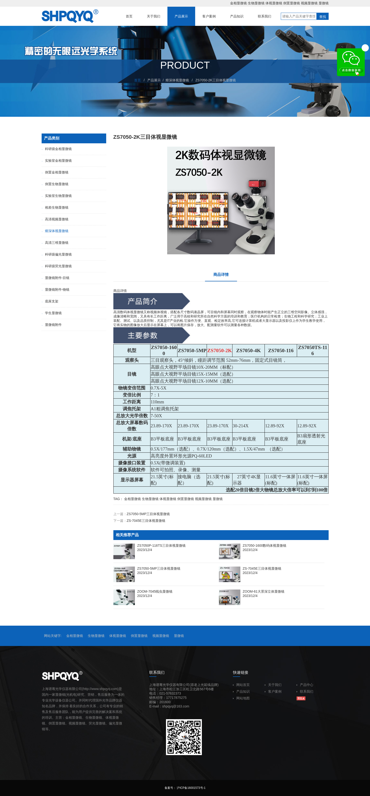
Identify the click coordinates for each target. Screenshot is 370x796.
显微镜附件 (52, 325)
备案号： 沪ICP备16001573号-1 (185, 788)
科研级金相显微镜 (57, 149)
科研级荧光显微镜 (57, 266)
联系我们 (305, 691)
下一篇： (139, 521)
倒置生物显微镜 (55, 184)
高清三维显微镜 (55, 243)
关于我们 (273, 685)
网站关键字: (53, 636)
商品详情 (221, 275)
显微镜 (324, 3)
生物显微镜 (256, 3)
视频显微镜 (309, 3)
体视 (130, 312)
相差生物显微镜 (55, 207)
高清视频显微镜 (55, 219)
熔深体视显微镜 (177, 80)
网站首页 (241, 685)
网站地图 (241, 698)
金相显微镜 (238, 3)
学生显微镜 (52, 313)
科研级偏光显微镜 (57, 254)
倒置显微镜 (291, 3)
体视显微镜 (273, 3)
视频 (72, 723)
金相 (68, 717)
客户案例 (273, 691)
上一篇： (141, 514)
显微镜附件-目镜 (56, 278)
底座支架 (50, 301)
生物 (88, 717)
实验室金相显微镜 (57, 160)
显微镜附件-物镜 (56, 289)
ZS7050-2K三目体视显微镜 (215, 80)
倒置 (52, 723)
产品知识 (241, 691)
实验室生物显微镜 (57, 196)
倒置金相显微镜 (55, 172)
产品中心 (305, 685)
